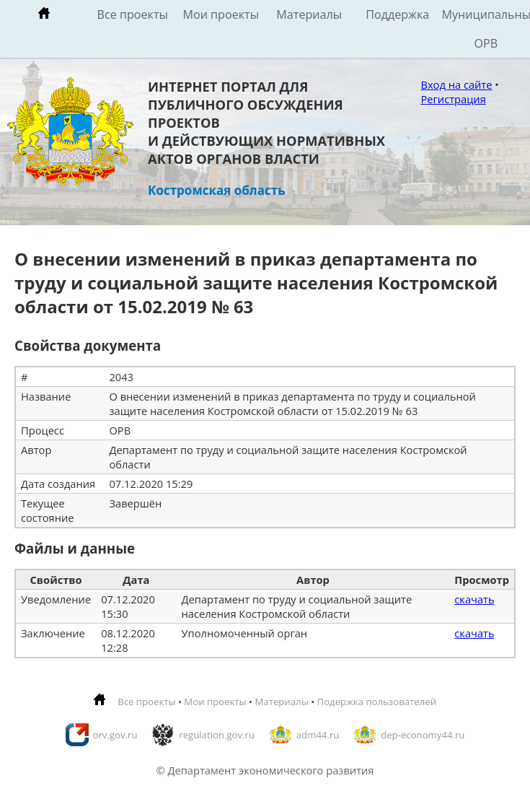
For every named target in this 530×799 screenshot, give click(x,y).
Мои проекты (220, 14)
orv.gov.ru (115, 734)
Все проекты (132, 14)
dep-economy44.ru (422, 734)
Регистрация (452, 99)
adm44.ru (318, 734)
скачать (474, 599)
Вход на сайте (456, 84)
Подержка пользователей (376, 701)
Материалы (309, 14)
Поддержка (397, 14)
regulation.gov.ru (217, 734)
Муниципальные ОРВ (486, 28)
